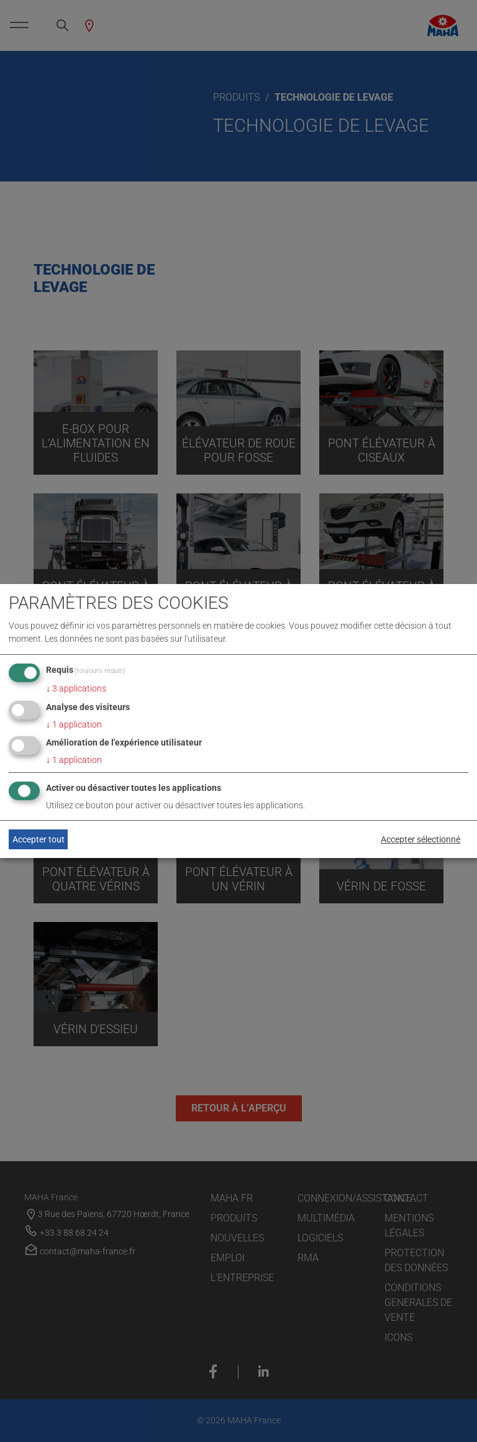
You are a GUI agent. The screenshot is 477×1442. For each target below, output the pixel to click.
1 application (74, 724)
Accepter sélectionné (420, 839)
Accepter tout (38, 839)
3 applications (76, 688)
